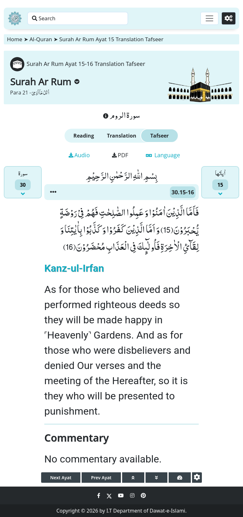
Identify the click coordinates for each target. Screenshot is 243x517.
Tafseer (159, 135)
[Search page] (99, 18)
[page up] (133, 477)
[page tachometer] (179, 477)
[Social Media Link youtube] (121, 495)
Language (163, 155)
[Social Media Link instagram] (133, 495)
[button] (53, 192)
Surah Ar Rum (44, 81)
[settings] (196, 477)
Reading (83, 135)
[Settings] (227, 18)
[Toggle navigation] (207, 18)
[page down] (156, 477)
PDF (120, 155)
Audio (79, 155)
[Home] (15, 18)
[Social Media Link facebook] (99, 495)
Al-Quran (40, 39)
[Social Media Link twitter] (110, 495)
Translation (121, 135)
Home (14, 39)
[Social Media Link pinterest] (143, 495)
